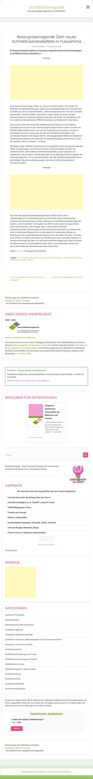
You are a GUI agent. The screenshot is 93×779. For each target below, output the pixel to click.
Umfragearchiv (11, 550)
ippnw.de (20, 251)
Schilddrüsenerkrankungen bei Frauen (20, 654)
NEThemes (67, 772)
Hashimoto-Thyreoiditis (14, 615)
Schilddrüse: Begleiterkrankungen (19, 635)
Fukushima (24, 258)
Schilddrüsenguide (46, 7)
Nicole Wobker (39, 46)
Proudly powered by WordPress (33, 772)
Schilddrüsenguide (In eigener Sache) (20, 669)
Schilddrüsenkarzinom (72, 258)
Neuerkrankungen (54, 258)
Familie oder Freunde (17, 512)
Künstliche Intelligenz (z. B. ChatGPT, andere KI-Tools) (31, 502)
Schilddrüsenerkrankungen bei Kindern (21, 659)
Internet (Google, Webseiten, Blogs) (23, 528)
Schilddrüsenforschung (14, 664)
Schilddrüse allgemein (14, 630)
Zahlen (30, 260)
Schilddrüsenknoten (13, 674)
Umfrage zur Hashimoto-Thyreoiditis (67, 277)
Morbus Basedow (12, 620)
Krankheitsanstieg (38, 258)
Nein (18, 722)
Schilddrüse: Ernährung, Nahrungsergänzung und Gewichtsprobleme (33, 639)
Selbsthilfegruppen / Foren (19, 507)
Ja (13, 722)
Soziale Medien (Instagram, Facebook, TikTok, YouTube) (32, 523)
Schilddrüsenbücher (13, 649)
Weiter (17, 728)
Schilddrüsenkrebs (18, 260)
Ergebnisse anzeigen (46, 544)
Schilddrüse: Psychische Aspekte (18, 644)
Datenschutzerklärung (25, 337)
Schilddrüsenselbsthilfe (14, 684)
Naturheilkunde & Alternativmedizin (19, 625)
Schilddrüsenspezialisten (15, 689)
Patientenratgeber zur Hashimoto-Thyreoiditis (31, 345)
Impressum (9, 337)
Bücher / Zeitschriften (17, 517)
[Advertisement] (46, 82)
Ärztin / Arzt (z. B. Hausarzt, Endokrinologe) (27, 533)
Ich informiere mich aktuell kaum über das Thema (29, 497)
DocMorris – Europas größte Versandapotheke (26, 370)
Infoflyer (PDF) (25, 354)
